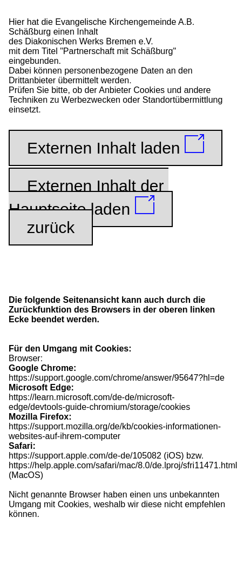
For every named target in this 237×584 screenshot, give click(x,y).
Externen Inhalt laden (115, 145)
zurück (51, 227)
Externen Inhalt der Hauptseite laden (88, 197)
